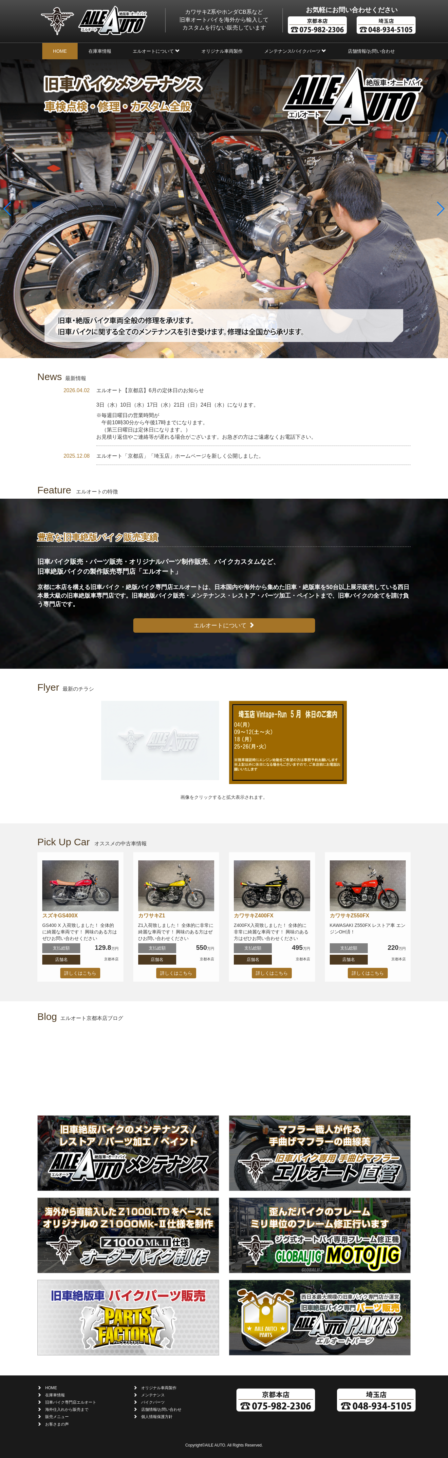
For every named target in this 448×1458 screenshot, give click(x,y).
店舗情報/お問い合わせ (371, 51)
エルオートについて (156, 51)
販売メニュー (57, 1416)
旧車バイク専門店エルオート (70, 1402)
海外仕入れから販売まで (66, 1409)
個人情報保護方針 (157, 1416)
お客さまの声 (57, 1424)
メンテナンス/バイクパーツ (295, 51)
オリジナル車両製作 (222, 51)
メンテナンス (153, 1395)
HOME (60, 51)
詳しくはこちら (80, 973)
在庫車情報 (99, 51)
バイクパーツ (153, 1402)
